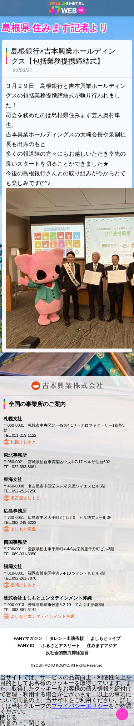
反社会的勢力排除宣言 (67, 652)
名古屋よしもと (25, 497)
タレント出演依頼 (66, 638)
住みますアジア (102, 645)
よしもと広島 (23, 529)
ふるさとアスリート (60, 645)
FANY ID (26, 645)
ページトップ (122, 714)
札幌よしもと (23, 442)
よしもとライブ (105, 638)
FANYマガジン (28, 638)
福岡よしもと (23, 584)
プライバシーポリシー (80, 706)
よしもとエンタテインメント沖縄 (42, 616)
